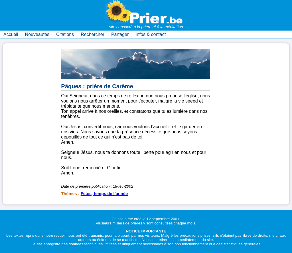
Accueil (10, 34)
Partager (120, 34)
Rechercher (92, 34)
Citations (65, 34)
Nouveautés (37, 34)
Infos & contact (150, 34)
